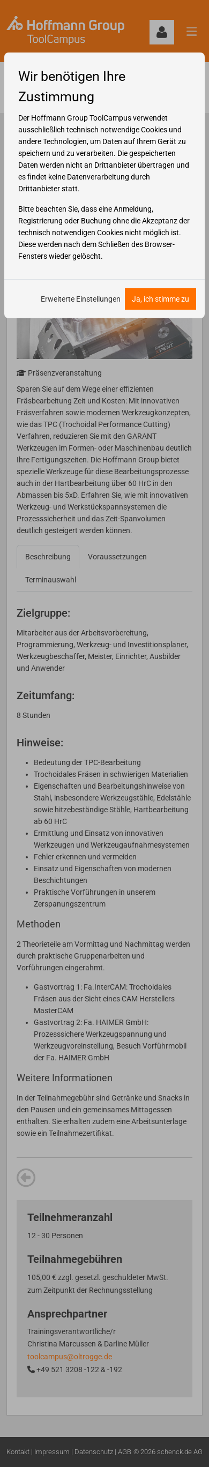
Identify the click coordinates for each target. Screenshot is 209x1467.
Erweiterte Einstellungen (81, 299)
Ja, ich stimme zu (160, 299)
